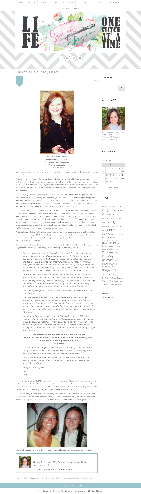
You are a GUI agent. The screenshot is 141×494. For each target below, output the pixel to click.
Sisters (85, 478)
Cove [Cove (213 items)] (105, 215)
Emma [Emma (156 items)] (117, 219)
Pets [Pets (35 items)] (116, 250)
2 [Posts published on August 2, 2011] (106, 168)
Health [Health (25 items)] (113, 235)
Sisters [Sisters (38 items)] (119, 278)
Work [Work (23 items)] (119, 285)
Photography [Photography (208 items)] (110, 253)
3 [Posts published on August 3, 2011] (109, 168)
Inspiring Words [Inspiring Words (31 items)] (107, 240)
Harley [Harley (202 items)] (106, 235)
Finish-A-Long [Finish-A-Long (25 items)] (106, 227)
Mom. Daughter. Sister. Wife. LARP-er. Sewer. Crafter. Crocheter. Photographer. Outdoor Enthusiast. (112, 136)
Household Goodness (86, 3)
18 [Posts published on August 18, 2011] (113, 175)
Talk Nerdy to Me (115, 3)
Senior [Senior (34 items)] (104, 275)
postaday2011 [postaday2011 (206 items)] (110, 261)
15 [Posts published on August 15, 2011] (103, 175)
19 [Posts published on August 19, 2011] (116, 175)
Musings (102, 3)
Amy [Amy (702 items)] (105, 210)
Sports (90, 478)
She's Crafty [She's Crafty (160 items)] (109, 278)
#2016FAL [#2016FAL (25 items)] (105, 207)
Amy (96, 80)
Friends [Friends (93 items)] (119, 226)
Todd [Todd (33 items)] (121, 282)
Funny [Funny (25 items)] (104, 231)
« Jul (110, 188)
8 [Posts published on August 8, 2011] (103, 172)
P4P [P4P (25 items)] (118, 244)
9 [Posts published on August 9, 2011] (106, 172)
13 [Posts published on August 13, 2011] (119, 172)
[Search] (121, 88)
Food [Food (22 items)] (113, 227)
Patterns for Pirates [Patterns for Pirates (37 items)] (115, 247)
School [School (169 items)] (116, 271)
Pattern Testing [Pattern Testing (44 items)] (108, 250)
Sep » (116, 188)
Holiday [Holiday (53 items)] (120, 235)
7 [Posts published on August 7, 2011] (122, 168)
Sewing (56, 3)
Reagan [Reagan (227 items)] (107, 271)
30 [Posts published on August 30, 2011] (107, 182)
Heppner (64, 478)
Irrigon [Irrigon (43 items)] (116, 240)
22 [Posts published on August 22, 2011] (103, 179)
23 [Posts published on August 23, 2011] (107, 179)
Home (21, 3)
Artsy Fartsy (44, 3)
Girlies (58, 478)
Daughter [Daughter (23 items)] (112, 215)
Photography (68, 3)
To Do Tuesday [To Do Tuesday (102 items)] (109, 285)
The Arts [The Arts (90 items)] (114, 282)
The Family (66, 8)
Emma (48, 478)
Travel (76, 8)
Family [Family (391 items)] (111, 223)
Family (53, 478)
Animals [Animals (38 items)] (113, 211)
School (79, 478)
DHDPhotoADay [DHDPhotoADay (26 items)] (107, 219)
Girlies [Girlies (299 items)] (111, 231)
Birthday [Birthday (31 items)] (120, 211)
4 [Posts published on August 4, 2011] (112, 168)
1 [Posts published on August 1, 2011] (103, 168)
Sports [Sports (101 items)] (105, 282)
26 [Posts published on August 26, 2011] (116, 179)
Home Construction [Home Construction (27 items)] (108, 238)
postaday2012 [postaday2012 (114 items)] (109, 264)
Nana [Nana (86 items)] (104, 243)
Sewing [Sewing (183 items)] (112, 274)
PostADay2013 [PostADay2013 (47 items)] (108, 267)
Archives (106, 294)
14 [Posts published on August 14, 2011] (123, 172)
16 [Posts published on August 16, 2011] (107, 175)
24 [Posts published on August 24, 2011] (110, 179)
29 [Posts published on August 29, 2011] (103, 182)
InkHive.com (56, 491)
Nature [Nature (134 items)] (112, 243)
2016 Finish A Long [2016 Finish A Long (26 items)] (115, 207)
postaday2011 (71, 478)
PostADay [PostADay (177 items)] (107, 257)
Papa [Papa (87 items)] (104, 246)
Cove (43, 478)
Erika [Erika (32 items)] (104, 223)
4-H (36, 478)
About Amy (32, 3)
